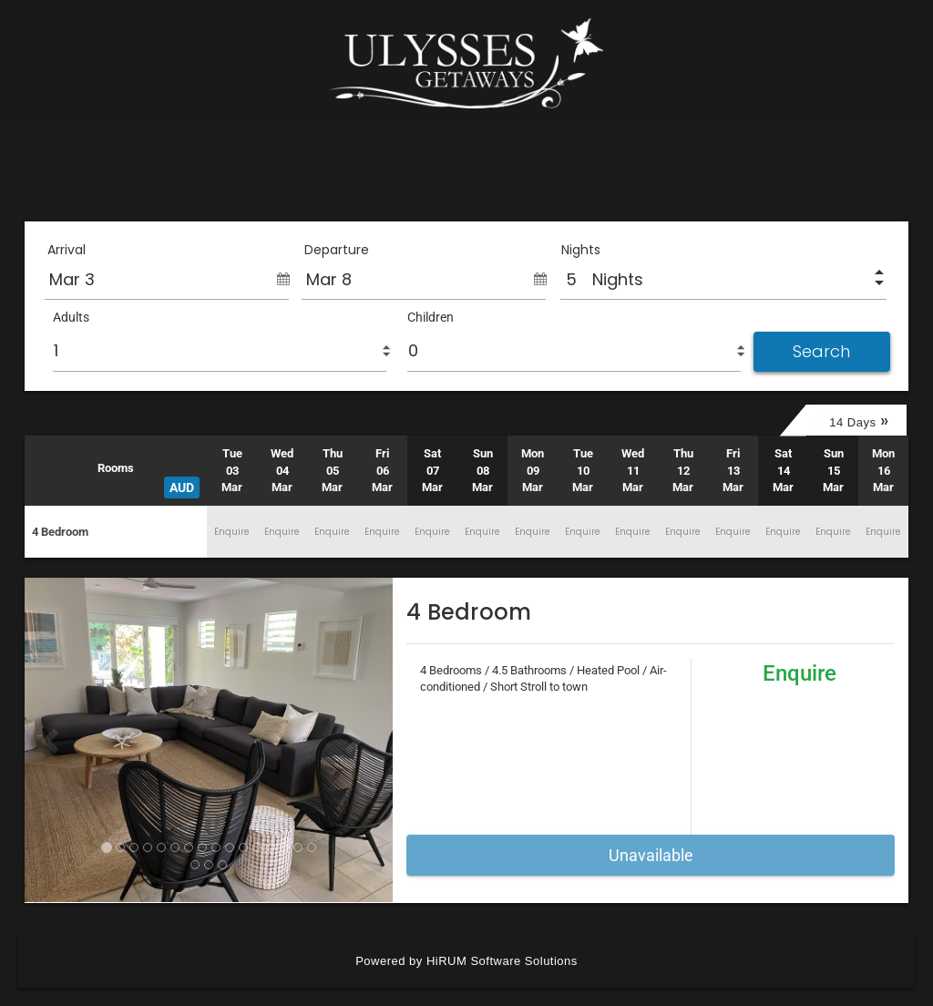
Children (430, 317)
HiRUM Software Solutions (502, 961)
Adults (71, 317)
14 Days (858, 420)
